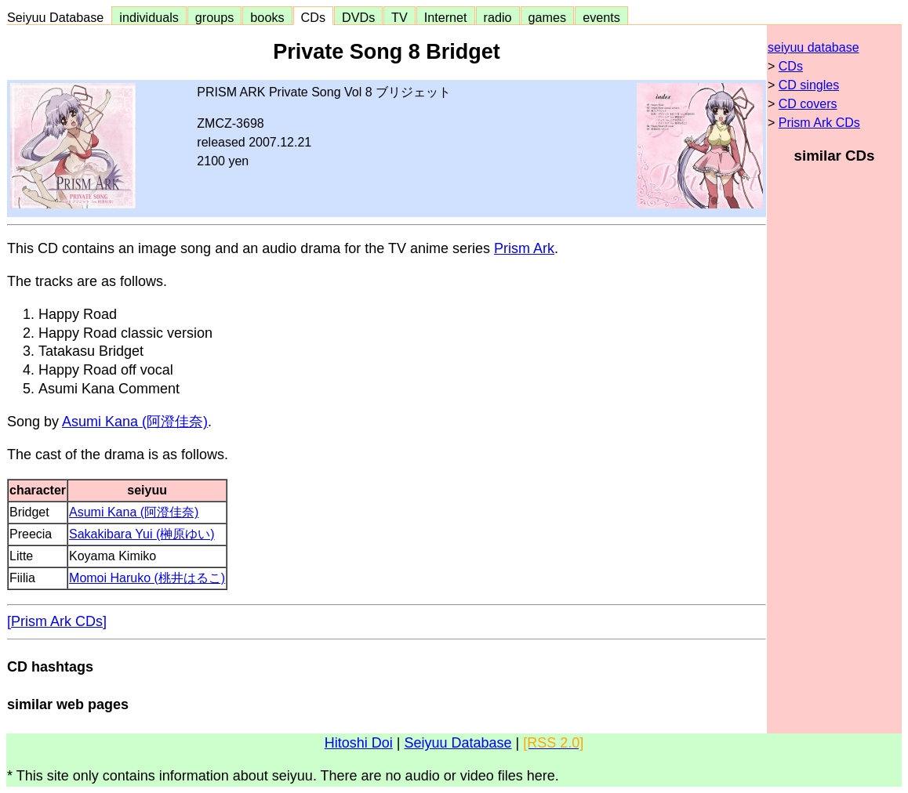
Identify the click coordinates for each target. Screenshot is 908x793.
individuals (149, 17)
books (267, 17)
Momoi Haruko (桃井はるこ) (147, 578)
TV (399, 17)
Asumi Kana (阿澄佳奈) (135, 421)
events (601, 17)
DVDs (358, 17)
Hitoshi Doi (359, 743)
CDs (313, 17)
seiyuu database (813, 47)
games (547, 17)
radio (498, 17)
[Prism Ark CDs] (57, 621)
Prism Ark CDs (819, 122)
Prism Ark (524, 248)
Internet (445, 17)
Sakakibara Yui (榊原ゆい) (142, 534)
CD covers (808, 103)
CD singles (809, 85)
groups (215, 17)
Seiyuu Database (59, 17)
